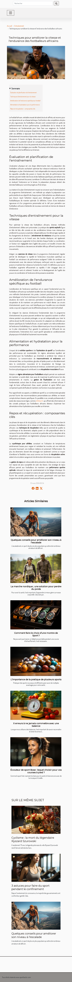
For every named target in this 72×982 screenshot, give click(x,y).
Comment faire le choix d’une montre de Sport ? (36, 634)
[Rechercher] (33, 3)
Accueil (9, 26)
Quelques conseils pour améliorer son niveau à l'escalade (36, 541)
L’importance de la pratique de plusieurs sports (36, 679)
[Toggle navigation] (10, 13)
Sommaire (15, 88)
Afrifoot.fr (39, 401)
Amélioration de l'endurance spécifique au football (25, 101)
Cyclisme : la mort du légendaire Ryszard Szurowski (32, 839)
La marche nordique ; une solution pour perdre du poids (36, 587)
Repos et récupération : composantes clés (22, 109)
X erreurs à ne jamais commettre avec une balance (36, 724)
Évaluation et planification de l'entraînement (23, 92)
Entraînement (19, 26)
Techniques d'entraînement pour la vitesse (22, 97)
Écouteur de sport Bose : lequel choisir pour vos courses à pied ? (36, 771)
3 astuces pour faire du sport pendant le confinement (30, 887)
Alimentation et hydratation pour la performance (25, 105)
